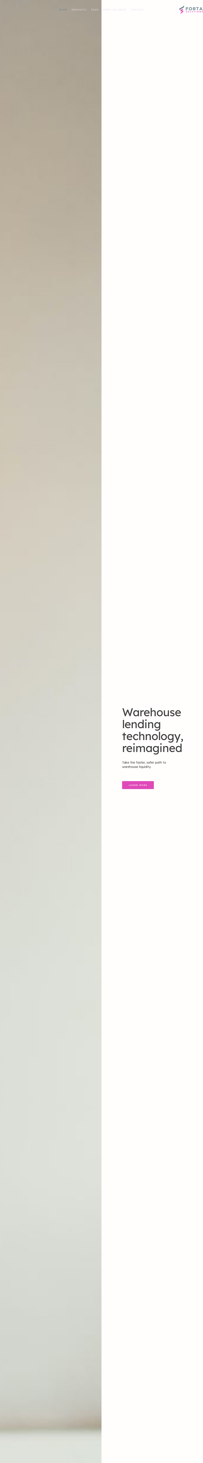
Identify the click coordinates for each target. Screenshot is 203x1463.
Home (63, 9)
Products (79, 9)
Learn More (138, 829)
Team (95, 9)
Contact (137, 9)
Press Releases (115, 9)
